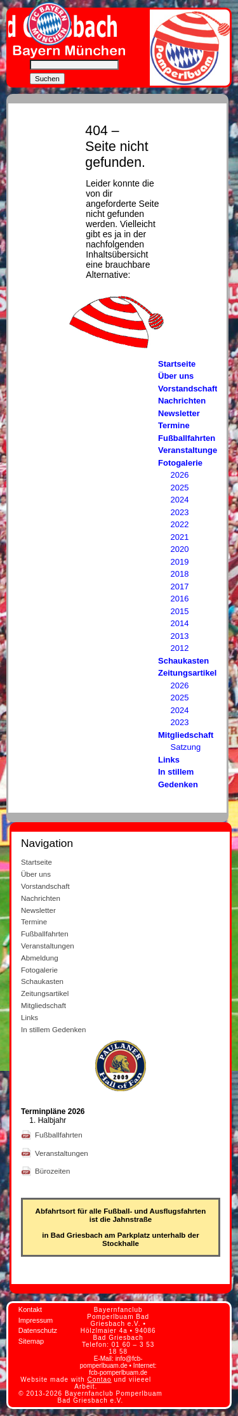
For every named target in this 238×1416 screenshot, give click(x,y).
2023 (180, 512)
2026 (180, 475)
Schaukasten (183, 660)
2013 (180, 636)
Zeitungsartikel (187, 673)
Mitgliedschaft (185, 735)
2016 (180, 598)
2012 (180, 648)
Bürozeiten (53, 1171)
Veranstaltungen (190, 450)
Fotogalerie (180, 463)
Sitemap (31, 1341)
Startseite (176, 364)
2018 (180, 574)
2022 (180, 524)
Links (169, 759)
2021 (180, 537)
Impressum (35, 1320)
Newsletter (179, 413)
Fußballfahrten (186, 438)
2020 (180, 549)
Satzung (186, 747)
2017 (180, 586)
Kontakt (30, 1309)
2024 (180, 499)
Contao (99, 1379)
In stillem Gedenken (53, 1029)
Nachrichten (182, 400)
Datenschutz (37, 1330)
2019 (180, 562)
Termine (174, 425)
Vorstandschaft (188, 388)
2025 (180, 487)
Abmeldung (39, 958)
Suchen (47, 78)
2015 (180, 611)
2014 (180, 623)
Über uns (176, 376)
